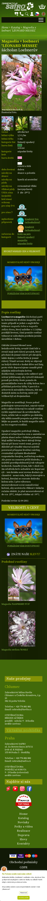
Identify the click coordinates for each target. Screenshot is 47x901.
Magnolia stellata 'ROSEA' (15, 649)
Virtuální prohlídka (23, 730)
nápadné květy (25, 243)
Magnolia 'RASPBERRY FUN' (16, 604)
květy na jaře (24, 234)
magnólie (22, 240)
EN (42, 13)
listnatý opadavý (26, 237)
